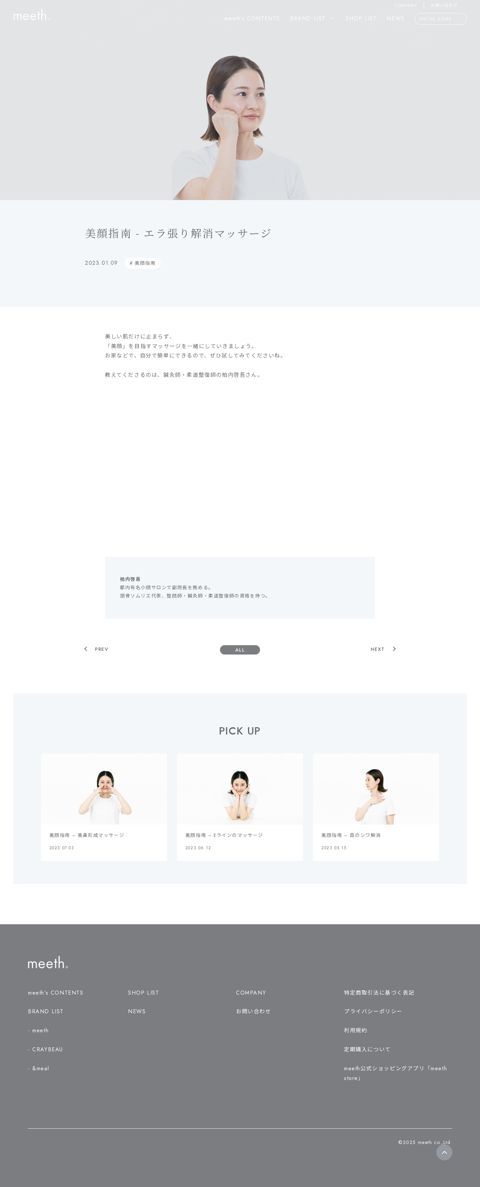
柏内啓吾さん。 (242, 375)
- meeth (38, 1030)
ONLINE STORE (440, 19)
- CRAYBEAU (45, 1049)
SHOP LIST (361, 18)
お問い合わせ (449, 5)
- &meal (38, 1068)
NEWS (395, 18)
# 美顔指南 (143, 263)
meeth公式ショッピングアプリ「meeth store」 (395, 1073)
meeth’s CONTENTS (252, 18)
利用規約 (355, 1030)
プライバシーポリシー (373, 1011)
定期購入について (367, 1049)
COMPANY (406, 6)
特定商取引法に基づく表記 (379, 993)
